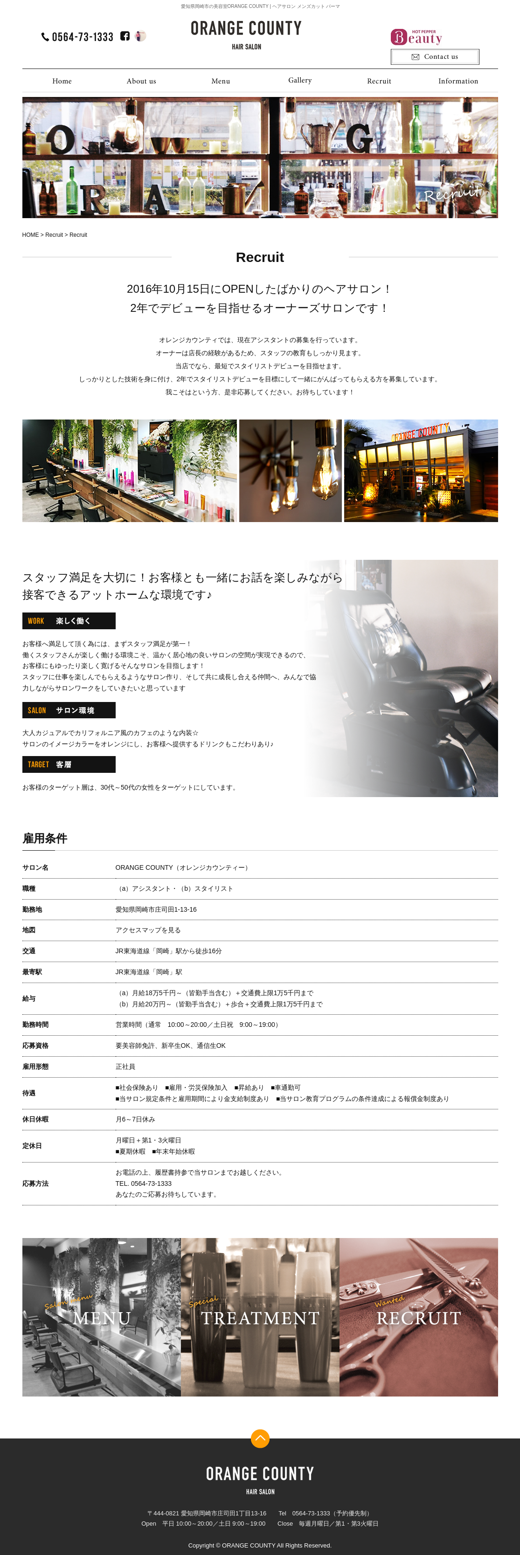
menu (101, 1317)
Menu (220, 80)
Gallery (300, 80)
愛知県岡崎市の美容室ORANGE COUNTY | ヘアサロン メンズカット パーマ (260, 6)
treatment (260, 1317)
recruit (419, 1317)
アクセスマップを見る (148, 930)
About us (141, 80)
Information (458, 80)
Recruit (379, 80)
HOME (62, 80)
